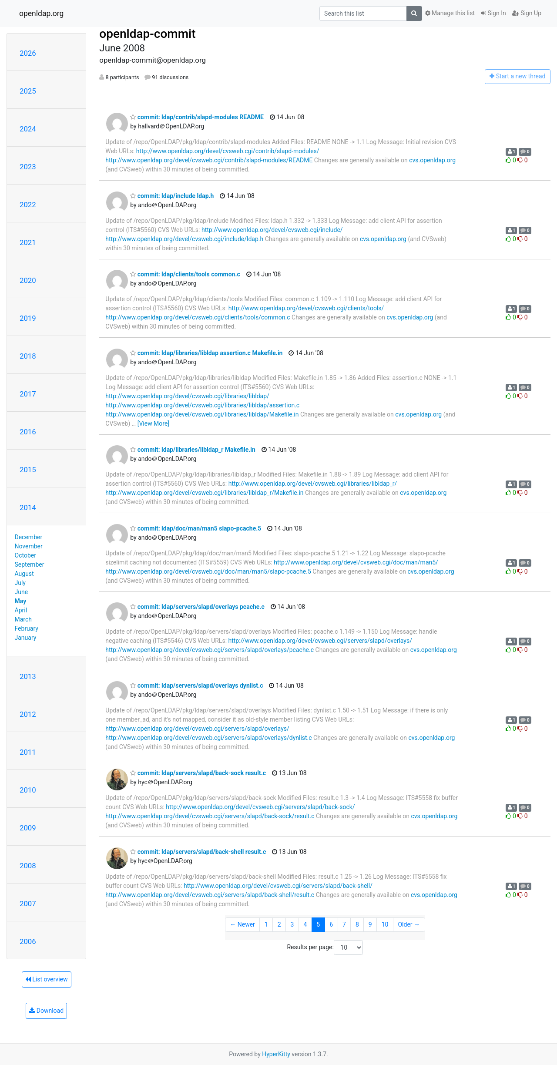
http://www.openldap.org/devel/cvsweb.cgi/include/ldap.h (184, 238)
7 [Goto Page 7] (344, 924)
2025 (28, 91)
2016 (28, 431)
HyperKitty (276, 1054)
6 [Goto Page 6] (331, 924)
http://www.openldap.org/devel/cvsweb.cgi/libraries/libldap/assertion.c (202, 405)
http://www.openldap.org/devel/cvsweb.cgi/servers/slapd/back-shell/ (278, 885)
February (26, 628)
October (25, 555)
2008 (28, 865)
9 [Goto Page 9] (370, 924)
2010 (28, 790)
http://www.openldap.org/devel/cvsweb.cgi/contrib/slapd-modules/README (208, 160)
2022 (28, 204)
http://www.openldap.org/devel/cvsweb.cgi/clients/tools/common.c (197, 317)
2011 (28, 752)
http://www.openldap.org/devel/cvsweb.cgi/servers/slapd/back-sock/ (260, 806)
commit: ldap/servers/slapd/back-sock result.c (198, 772)
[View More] (153, 423)
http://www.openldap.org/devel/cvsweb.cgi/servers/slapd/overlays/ (320, 640)
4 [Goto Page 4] (305, 924)
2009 (28, 827)
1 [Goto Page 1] (266, 924)
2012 (28, 714)
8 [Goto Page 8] (357, 924)
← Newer (242, 924)
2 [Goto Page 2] (279, 924)
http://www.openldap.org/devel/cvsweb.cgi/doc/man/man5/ (356, 562)
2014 (28, 507)
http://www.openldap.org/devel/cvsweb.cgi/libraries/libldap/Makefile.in (202, 414)
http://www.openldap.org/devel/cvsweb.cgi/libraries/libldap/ (187, 396)
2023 (28, 166)
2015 (28, 469)
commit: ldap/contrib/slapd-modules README (196, 117)
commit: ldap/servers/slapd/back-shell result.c (198, 851)
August (24, 573)
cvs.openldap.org (432, 160)
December (29, 537)
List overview (46, 979)
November (29, 546)
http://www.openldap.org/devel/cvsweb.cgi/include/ (272, 229)
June (21, 591)
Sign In (493, 13)
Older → (409, 924)
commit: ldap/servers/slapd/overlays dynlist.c (196, 685)
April (21, 610)
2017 (28, 394)
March (23, 619)
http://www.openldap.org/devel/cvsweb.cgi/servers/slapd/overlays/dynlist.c (208, 737)
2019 (28, 318)
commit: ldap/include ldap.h (172, 195)
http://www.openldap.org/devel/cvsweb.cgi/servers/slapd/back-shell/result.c (209, 894)
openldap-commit (147, 34)
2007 (28, 903)
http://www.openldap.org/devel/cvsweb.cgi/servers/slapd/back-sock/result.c (209, 816)
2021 (28, 242)
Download (46, 1010)
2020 (28, 280)
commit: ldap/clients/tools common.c (185, 274)
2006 (28, 941)
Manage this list (450, 13)
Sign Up (526, 13)
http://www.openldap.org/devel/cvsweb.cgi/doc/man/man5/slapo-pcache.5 (208, 571)
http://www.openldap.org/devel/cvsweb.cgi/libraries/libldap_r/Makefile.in (204, 492)
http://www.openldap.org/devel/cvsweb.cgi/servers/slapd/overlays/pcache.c (209, 649)
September (29, 564)
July (20, 582)
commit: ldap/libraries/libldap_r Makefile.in (192, 449)
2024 (28, 128)
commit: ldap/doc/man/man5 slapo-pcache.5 (195, 528)
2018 (28, 356)
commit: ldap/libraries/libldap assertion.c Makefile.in (206, 352)
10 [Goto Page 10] (385, 924)
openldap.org (41, 13)
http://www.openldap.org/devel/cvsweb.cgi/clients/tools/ (306, 308)
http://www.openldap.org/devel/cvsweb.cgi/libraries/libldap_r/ (312, 483)
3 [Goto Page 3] (292, 924)
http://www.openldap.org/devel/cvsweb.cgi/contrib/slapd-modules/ (227, 151)
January (26, 637)
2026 (28, 53)
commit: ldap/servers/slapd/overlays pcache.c (197, 606)
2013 (28, 676)
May (21, 601)
